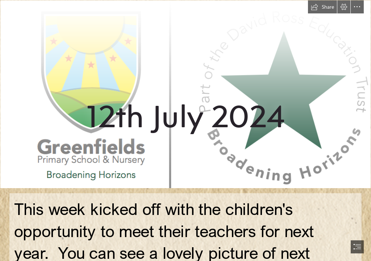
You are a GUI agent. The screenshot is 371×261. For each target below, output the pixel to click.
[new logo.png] (185, 94)
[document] (185, 130)
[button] (322, 6)
